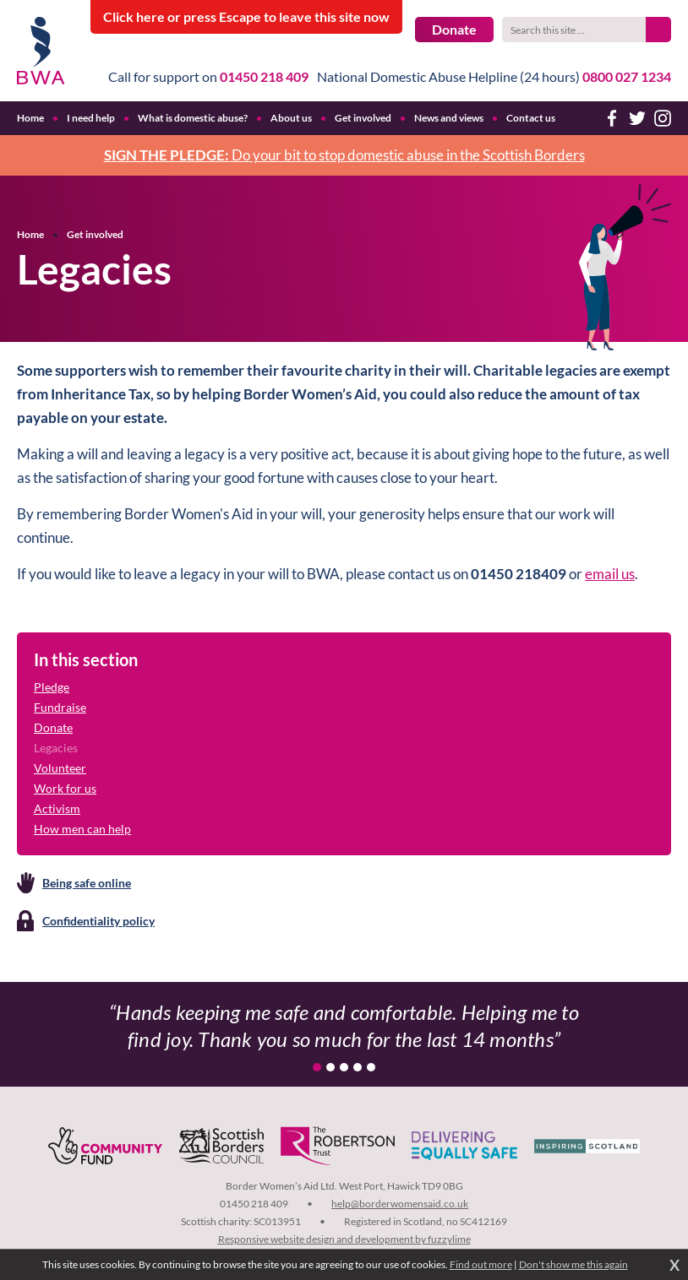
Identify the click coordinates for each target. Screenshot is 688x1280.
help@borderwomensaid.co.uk (399, 1203)
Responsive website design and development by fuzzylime (344, 1239)
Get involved (95, 234)
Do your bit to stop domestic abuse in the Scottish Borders (344, 155)
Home (30, 234)
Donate (454, 29)
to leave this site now (246, 16)
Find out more (481, 1264)
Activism (57, 808)
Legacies (56, 747)
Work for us (65, 788)
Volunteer (60, 768)
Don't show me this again (573, 1264)
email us (610, 574)
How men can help (82, 829)
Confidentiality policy (98, 921)
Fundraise (60, 707)
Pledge (51, 687)
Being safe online (86, 883)
